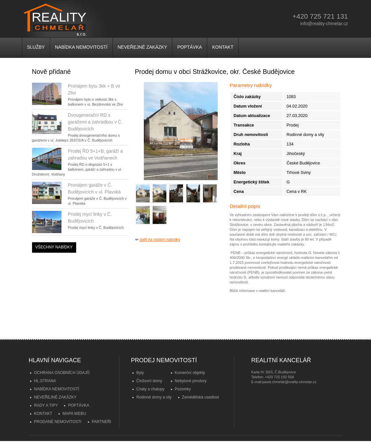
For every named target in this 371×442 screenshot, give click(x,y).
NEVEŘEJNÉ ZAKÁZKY (142, 47)
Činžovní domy (149, 381)
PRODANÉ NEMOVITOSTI (57, 421)
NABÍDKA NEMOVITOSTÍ (81, 47)
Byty (140, 372)
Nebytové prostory (191, 381)
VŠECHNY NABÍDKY (54, 247)
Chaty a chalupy (150, 389)
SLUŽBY (36, 47)
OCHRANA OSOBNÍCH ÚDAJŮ (62, 372)
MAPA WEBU (74, 413)
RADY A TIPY (46, 405)
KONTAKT (222, 47)
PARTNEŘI (101, 421)
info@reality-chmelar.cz (324, 23)
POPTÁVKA (189, 47)
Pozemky (183, 389)
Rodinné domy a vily (154, 397)
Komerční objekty (190, 372)
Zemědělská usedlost (200, 397)
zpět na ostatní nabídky (160, 239)
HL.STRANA (45, 381)
